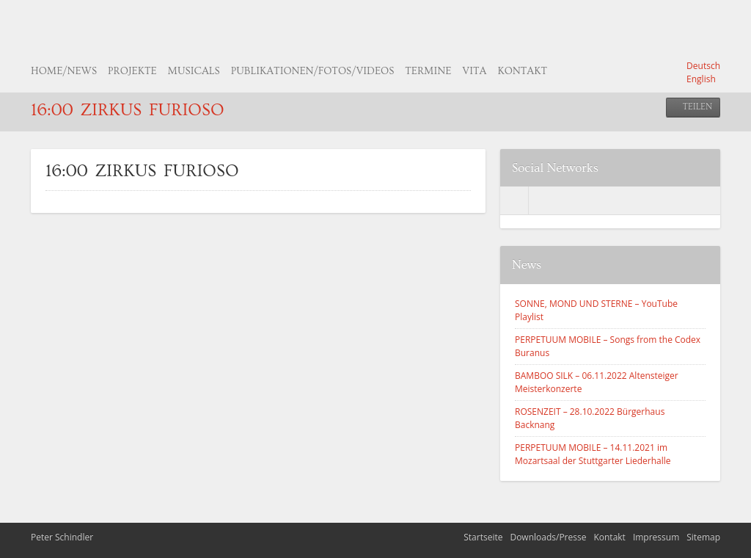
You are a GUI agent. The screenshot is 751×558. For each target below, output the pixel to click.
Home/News (64, 71)
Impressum (656, 537)
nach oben (733, 540)
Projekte (132, 71)
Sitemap (703, 537)
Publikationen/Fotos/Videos (313, 71)
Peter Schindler (62, 537)
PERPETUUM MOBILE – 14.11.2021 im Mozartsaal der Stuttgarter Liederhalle (593, 454)
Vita (474, 71)
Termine (428, 71)
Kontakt (522, 71)
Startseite (483, 537)
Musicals (194, 71)
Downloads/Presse (548, 537)
